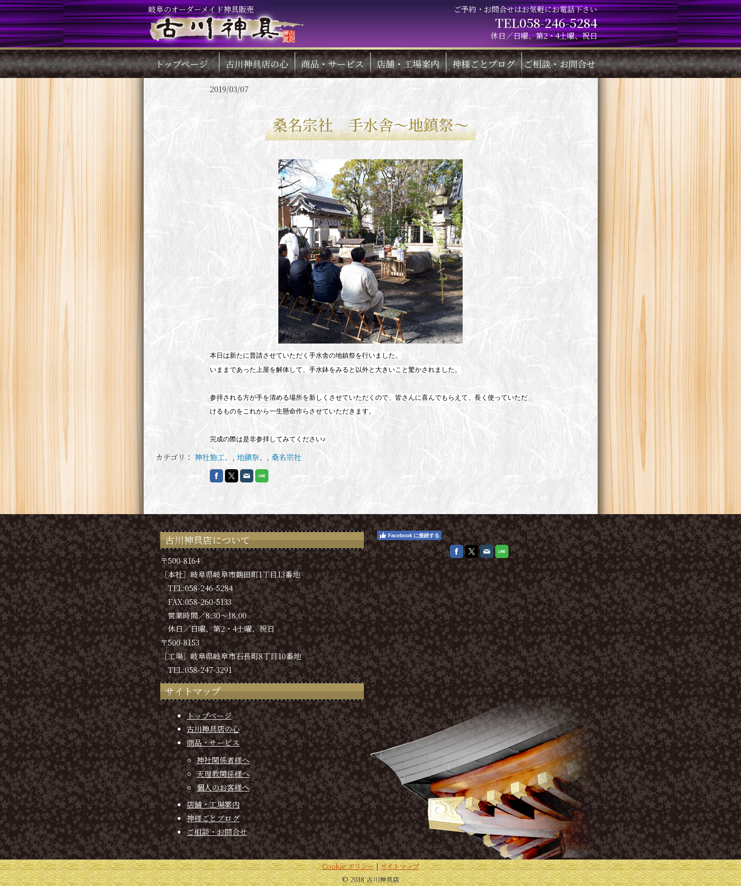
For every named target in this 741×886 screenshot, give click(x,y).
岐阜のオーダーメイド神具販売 (225, 25)
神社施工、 (214, 457)
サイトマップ (399, 866)
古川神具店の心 (256, 63)
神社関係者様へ (223, 760)
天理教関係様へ (223, 773)
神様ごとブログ (483, 63)
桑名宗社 (286, 457)
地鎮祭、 (252, 457)
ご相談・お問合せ (559, 63)
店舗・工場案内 (408, 63)
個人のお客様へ (223, 787)
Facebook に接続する (409, 535)
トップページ (181, 63)
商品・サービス (332, 63)
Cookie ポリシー (348, 866)
